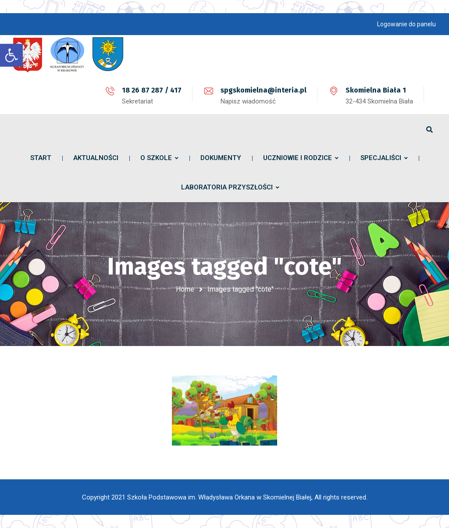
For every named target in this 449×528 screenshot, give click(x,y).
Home (185, 289)
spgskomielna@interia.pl (263, 90)
